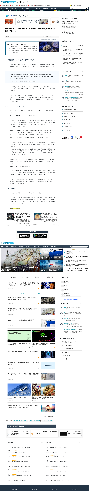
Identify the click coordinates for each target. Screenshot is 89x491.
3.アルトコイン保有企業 (47, 420)
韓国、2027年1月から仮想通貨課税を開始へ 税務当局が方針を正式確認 (43, 398)
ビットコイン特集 (14, 5)
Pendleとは (67, 120)
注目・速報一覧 (48, 416)
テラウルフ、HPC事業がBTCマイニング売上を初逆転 (23, 351)
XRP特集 (30, 5)
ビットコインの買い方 (71, 26)
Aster (66, 75)
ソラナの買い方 (68, 126)
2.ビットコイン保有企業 (34, 420)
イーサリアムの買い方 (69, 116)
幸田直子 (8, 36)
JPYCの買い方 (67, 130)
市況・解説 (13, 8)
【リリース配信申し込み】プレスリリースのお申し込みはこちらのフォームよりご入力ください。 (48, 433)
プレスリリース (36, 8)
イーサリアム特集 (23, 5)
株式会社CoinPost (69, 91)
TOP (2, 8)
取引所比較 (45, 8)
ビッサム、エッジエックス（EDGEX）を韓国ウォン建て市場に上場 (74, 81)
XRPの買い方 (67, 123)
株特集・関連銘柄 (38, 5)
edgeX (66, 80)
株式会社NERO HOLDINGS (71, 97)
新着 (7, 8)
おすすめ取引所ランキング (72, 32)
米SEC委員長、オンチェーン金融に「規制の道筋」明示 (23, 374)
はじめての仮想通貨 (75, 5)
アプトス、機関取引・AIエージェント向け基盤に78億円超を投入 (19, 344)
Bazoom (67, 86)
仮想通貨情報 (45, 36)
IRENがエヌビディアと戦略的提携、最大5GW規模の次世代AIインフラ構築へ (43, 344)
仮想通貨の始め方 (4, 5)
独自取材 (28, 8)
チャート (21, 8)
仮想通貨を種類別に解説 (72, 21)
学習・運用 (53, 8)
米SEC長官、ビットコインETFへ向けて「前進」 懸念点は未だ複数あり (49, 215)
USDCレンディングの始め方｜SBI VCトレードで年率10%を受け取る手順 (28, 293)
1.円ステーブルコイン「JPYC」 (20, 420)
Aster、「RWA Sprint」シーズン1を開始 (76, 432)
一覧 (80, 41)
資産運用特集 (47, 5)
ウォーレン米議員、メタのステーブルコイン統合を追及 (19, 398)
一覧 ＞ (86, 249)
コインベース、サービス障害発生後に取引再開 (21, 320)
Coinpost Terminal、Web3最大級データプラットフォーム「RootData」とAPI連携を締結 (74, 92)
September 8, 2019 (31, 81)
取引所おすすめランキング (70, 109)
